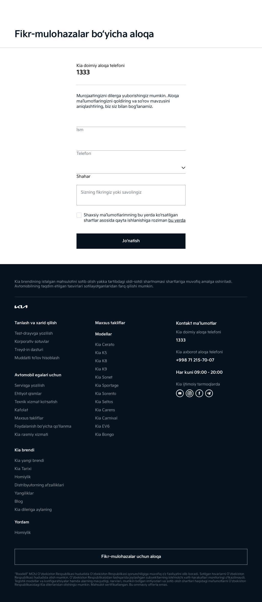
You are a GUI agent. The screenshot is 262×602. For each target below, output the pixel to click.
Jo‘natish (131, 241)
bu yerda (176, 220)
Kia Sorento (105, 393)
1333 (181, 340)
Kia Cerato (104, 344)
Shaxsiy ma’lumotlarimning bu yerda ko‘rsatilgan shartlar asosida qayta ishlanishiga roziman (134, 218)
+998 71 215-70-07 (195, 360)
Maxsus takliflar (29, 418)
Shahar (83, 176)
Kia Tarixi (23, 468)
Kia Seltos (104, 401)
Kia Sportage (106, 385)
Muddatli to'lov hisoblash (37, 358)
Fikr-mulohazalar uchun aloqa (131, 556)
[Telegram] (209, 393)
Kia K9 (101, 369)
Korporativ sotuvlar (32, 341)
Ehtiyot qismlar (28, 393)
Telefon (84, 153)
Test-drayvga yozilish (34, 333)
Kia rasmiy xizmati (31, 434)
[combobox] (77, 167)
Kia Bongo (104, 434)
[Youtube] (180, 393)
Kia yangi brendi (29, 460)
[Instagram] (189, 393)
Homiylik (23, 477)
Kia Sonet (103, 377)
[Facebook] (199, 393)
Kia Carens (105, 410)
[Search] (239, 8)
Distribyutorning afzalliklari (39, 485)
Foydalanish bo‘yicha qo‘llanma (43, 426)
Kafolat (21, 410)
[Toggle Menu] (6, 7)
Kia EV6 (102, 426)
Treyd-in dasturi (29, 349)
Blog (19, 501)
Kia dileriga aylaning (33, 509)
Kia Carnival (106, 418)
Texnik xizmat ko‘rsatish (36, 401)
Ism (80, 129)
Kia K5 (101, 352)
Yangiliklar (24, 493)
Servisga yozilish (30, 385)
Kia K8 (101, 361)
